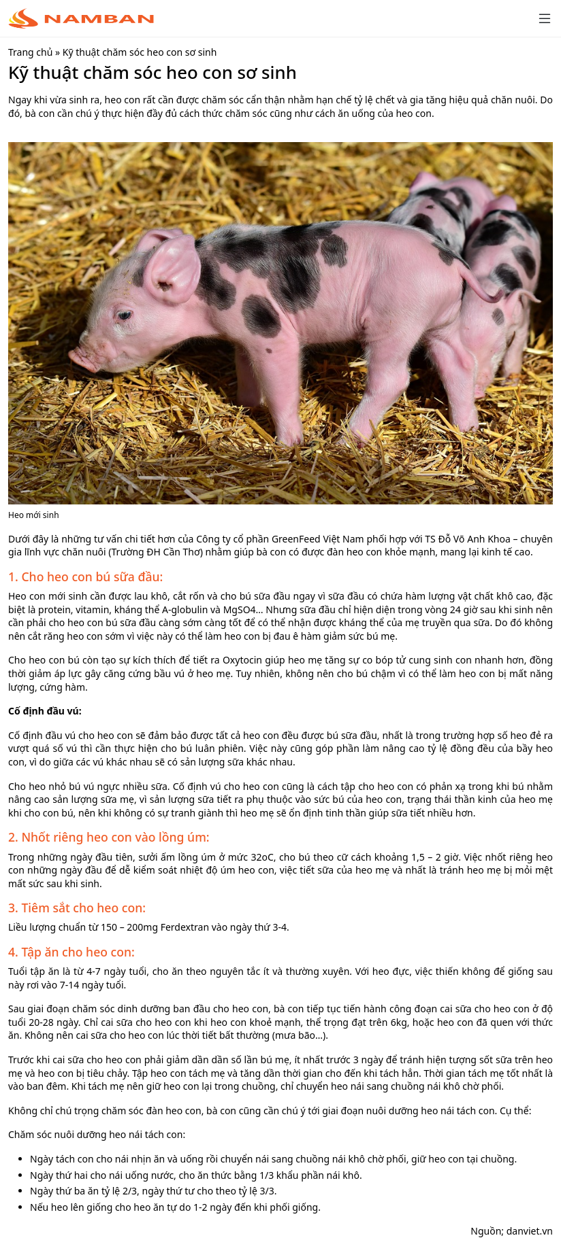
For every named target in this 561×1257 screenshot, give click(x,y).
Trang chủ (30, 52)
